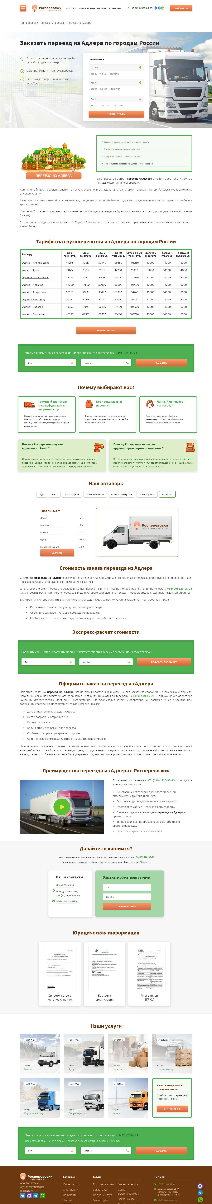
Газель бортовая (146, 494)
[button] (172, 1109)
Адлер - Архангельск (35, 278)
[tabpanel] (61, 974)
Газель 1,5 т (167, 494)
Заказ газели (101, 1189)
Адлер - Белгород (33, 300)
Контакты (115, 8)
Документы (70, 1195)
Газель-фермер (72, 494)
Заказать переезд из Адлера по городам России (126, 141)
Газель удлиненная (95, 494)
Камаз (54, 494)
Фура (42, 494)
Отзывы (102, 8)
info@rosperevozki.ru (67, 901)
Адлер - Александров (35, 263)
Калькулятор (87, 8)
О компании (70, 1189)
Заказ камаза (126, 1199)
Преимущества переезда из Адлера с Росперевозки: (128, 163)
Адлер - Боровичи (33, 314)
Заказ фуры (100, 1200)
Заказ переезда (128, 1184)
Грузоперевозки (103, 1184)
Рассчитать (116, 114)
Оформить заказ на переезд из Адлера (122, 156)
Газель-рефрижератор (121, 494)
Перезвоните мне (127, 906)
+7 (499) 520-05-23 (126, 353)
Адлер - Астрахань (34, 292)
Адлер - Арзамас (32, 285)
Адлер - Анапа (31, 270)
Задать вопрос (181, 8)
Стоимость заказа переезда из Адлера (122, 149)
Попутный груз (102, 1195)
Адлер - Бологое (32, 307)
